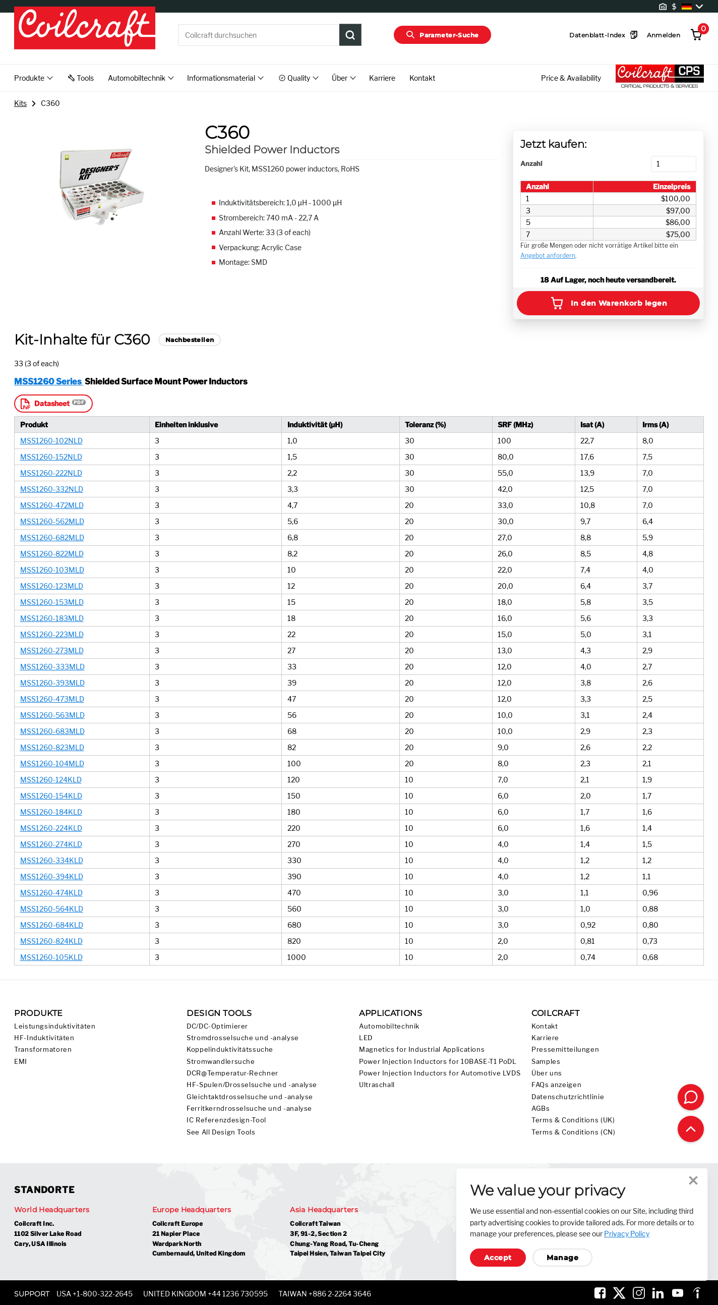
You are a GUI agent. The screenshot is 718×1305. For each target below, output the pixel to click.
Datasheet (44, 403)
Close (693, 1180)
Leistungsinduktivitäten (55, 1026)
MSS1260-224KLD (51, 828)
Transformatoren (43, 1049)
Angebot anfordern (547, 255)
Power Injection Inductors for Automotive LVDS (439, 1073)
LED (366, 1038)
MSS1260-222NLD (51, 473)
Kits (20, 103)
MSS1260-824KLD (51, 941)
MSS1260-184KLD (51, 812)
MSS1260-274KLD (51, 844)
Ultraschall (377, 1085)
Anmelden (663, 35)
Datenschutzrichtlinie (567, 1097)
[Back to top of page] (691, 1129)
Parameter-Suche (442, 34)
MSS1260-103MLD (52, 569)
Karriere (382, 78)
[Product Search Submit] (350, 35)
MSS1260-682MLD (52, 537)
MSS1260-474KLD (51, 892)
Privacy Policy (626, 1233)
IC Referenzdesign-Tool (226, 1120)
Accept (498, 1257)
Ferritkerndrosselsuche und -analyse (249, 1108)
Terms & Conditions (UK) (573, 1120)
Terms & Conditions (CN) (573, 1132)
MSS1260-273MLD (52, 650)
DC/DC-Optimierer (217, 1026)
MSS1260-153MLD (52, 602)
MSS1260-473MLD (52, 699)
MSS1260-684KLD (51, 925)
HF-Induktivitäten (44, 1038)
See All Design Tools (221, 1132)
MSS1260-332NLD (51, 489)
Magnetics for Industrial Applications (422, 1049)
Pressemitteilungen (565, 1049)
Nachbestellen (189, 340)
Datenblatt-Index (603, 34)
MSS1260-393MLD (52, 682)
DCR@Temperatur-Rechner (232, 1073)
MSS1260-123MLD (51, 586)
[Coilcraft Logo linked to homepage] (84, 29)
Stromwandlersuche (221, 1061)
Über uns (546, 1073)
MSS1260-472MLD (52, 505)
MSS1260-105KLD (51, 957)
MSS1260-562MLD (52, 521)
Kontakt (422, 78)
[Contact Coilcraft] (691, 1097)
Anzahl (531, 163)
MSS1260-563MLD (52, 715)
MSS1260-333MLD (52, 666)
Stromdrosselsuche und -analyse (243, 1038)
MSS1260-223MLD (52, 634)
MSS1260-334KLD (51, 860)
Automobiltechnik (389, 1026)
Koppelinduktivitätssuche (230, 1049)
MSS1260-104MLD (52, 763)
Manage (562, 1257)
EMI (20, 1061)
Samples (545, 1061)
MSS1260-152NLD (51, 456)
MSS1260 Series (48, 381)
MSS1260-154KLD (51, 795)
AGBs (540, 1108)
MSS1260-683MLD (52, 731)
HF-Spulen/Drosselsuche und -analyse (252, 1085)
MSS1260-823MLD (52, 747)
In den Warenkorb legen (609, 303)
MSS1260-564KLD (51, 908)
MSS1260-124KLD (51, 779)
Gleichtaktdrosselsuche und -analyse (250, 1097)
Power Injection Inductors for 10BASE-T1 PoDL (438, 1061)
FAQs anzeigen (556, 1085)
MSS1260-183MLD (52, 618)
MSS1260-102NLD (51, 440)
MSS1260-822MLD (52, 553)
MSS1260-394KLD (51, 876)
